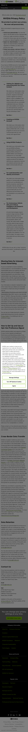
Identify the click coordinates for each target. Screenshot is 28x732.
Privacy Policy (19, 364)
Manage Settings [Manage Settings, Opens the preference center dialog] (14, 377)
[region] (14, 366)
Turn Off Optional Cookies (14, 381)
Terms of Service (12, 368)
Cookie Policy (5, 366)
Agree (14, 386)
